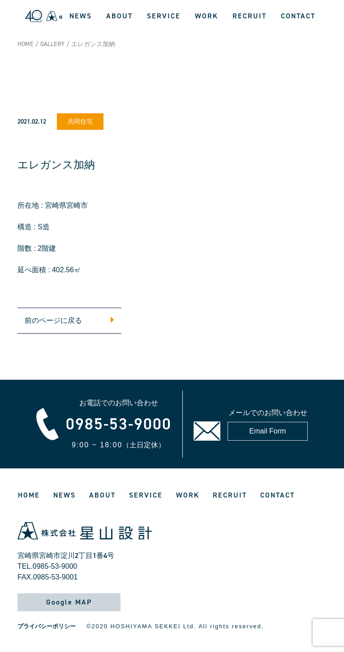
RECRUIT (249, 16)
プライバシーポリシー (46, 626)
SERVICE (164, 16)
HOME (25, 44)
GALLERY (52, 44)
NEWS (80, 16)
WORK (206, 16)
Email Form (267, 431)
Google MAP (69, 602)
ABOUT (119, 16)
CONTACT (298, 16)
